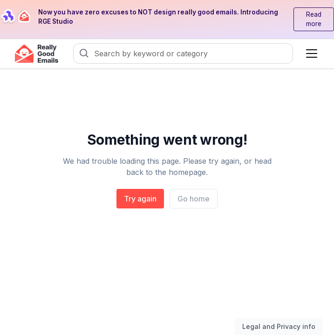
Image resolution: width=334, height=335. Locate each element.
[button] (309, 53)
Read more (313, 19)
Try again (140, 198)
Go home (193, 198)
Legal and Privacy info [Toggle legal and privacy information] (278, 326)
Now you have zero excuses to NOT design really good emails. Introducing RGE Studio (158, 16)
